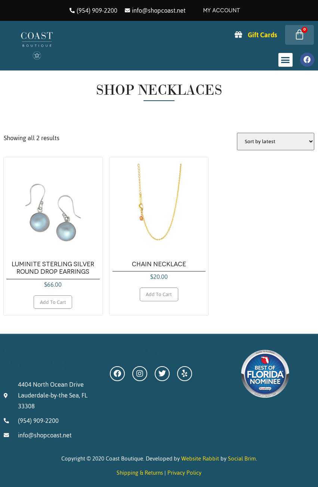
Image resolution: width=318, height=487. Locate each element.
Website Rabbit (200, 458)
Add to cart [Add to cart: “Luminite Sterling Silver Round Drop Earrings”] (53, 302)
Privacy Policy (184, 472)
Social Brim (242, 458)
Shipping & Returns (140, 472)
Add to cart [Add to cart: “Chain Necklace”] (159, 294)
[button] (285, 60)
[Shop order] (275, 141)
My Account (221, 10)
